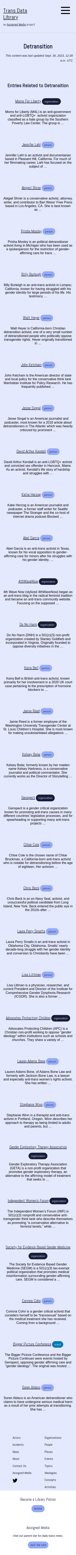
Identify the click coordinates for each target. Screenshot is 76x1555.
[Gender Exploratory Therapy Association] (38, 1147)
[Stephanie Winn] (31, 1104)
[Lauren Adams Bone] (31, 1061)
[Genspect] (28, 797)
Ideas (16, 1452)
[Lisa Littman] (31, 974)
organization (51, 101)
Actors (17, 1437)
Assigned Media (22, 1473)
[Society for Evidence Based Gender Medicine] (38, 1247)
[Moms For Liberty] (28, 101)
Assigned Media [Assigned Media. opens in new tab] (16, 24)
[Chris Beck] (31, 888)
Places (49, 1452)
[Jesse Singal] (31, 408)
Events (49, 1459)
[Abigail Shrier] (31, 187)
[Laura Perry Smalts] (31, 931)
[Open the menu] (65, 11)
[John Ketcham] (31, 364)
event (58, 1344)
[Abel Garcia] (31, 538)
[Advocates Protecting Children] (28, 1018)
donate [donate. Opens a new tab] (38, 1508)
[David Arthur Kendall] (31, 451)
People (48, 1444)
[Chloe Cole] (31, 844)
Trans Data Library (15, 13)
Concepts (50, 1480)
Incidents (18, 1444)
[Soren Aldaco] (31, 1387)
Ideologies (51, 1473)
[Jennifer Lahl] (31, 144)
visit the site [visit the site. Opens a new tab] (38, 1545)
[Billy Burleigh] (31, 274)
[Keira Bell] (31, 667)
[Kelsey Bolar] (31, 754)
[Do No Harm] (28, 624)
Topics (48, 1466)
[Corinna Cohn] (31, 1300)
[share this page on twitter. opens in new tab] (15, 1480)
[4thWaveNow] (28, 581)
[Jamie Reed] (31, 711)
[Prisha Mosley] (31, 231)
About (16, 1459)
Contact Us (19, 1466)
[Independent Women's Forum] (28, 1200)
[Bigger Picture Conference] (32, 1344)
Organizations (53, 1437)
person (48, 145)
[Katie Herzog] (31, 494)
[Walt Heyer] (31, 317)
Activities (50, 1487)
